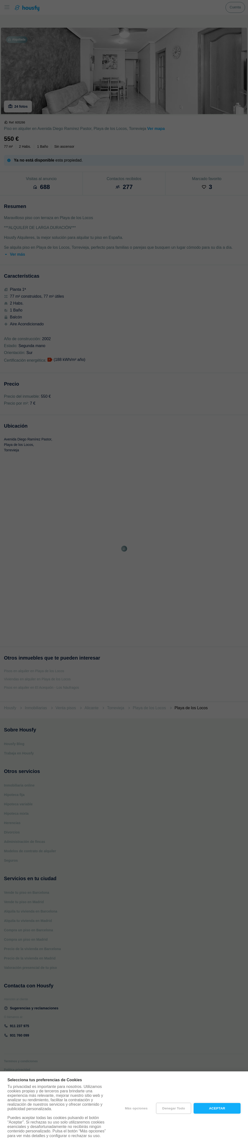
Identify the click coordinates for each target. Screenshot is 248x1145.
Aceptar (217, 1108)
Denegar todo (173, 1108)
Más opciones (136, 1108)
